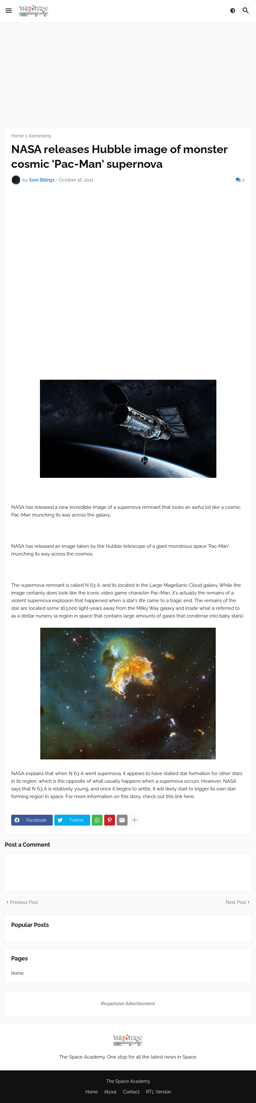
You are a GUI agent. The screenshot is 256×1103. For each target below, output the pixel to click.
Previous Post (24, 902)
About (110, 1091)
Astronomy (40, 136)
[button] (8, 10)
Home (17, 136)
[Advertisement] (128, 74)
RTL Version (158, 1091)
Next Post (236, 902)
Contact (131, 1091)
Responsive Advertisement (128, 1003)
